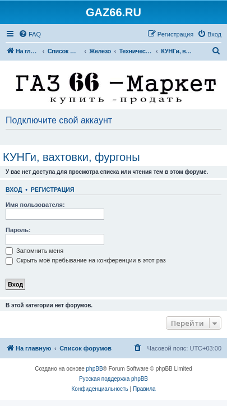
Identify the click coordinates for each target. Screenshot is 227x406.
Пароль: (18, 230)
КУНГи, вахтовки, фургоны (71, 157)
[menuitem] (29, 34)
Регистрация (53, 189)
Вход (14, 189)
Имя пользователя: (35, 204)
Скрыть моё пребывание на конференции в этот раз (86, 260)
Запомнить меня (34, 250)
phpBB (94, 369)
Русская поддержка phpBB (113, 379)
